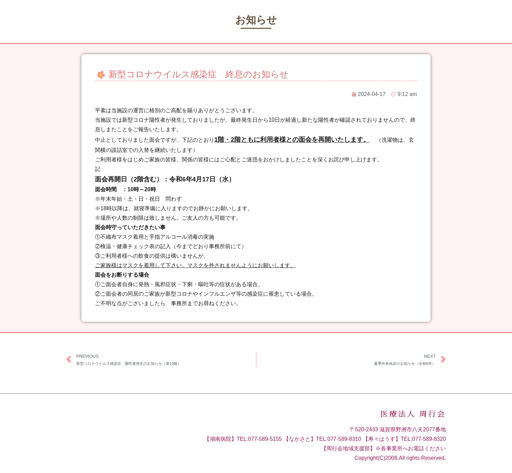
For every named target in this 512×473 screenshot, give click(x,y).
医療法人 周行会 (413, 414)
